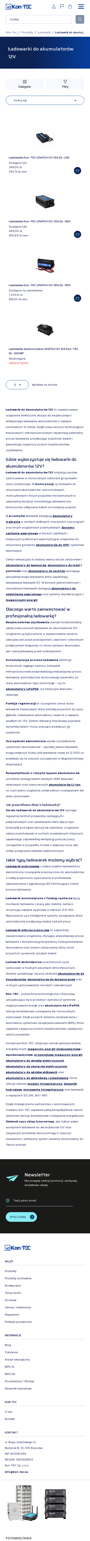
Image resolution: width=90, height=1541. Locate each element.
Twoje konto (13, 1293)
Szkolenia (11, 1352)
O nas (8, 1412)
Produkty (27, 32)
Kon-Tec (11, 32)
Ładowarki (44, 32)
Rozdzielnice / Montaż (19, 1381)
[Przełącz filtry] (65, 84)
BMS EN (10, 1374)
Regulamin (12, 1314)
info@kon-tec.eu (16, 1472)
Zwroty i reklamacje (18, 1307)
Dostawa (10, 1300)
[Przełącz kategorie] (25, 84)
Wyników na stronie (44, 385)
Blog (8, 1345)
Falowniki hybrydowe (18, 1388)
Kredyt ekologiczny (17, 1359)
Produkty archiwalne (18, 1278)
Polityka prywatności (18, 1322)
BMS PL (10, 1367)
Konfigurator (13, 1285)
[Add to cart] (77, 170)
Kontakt (10, 1419)
